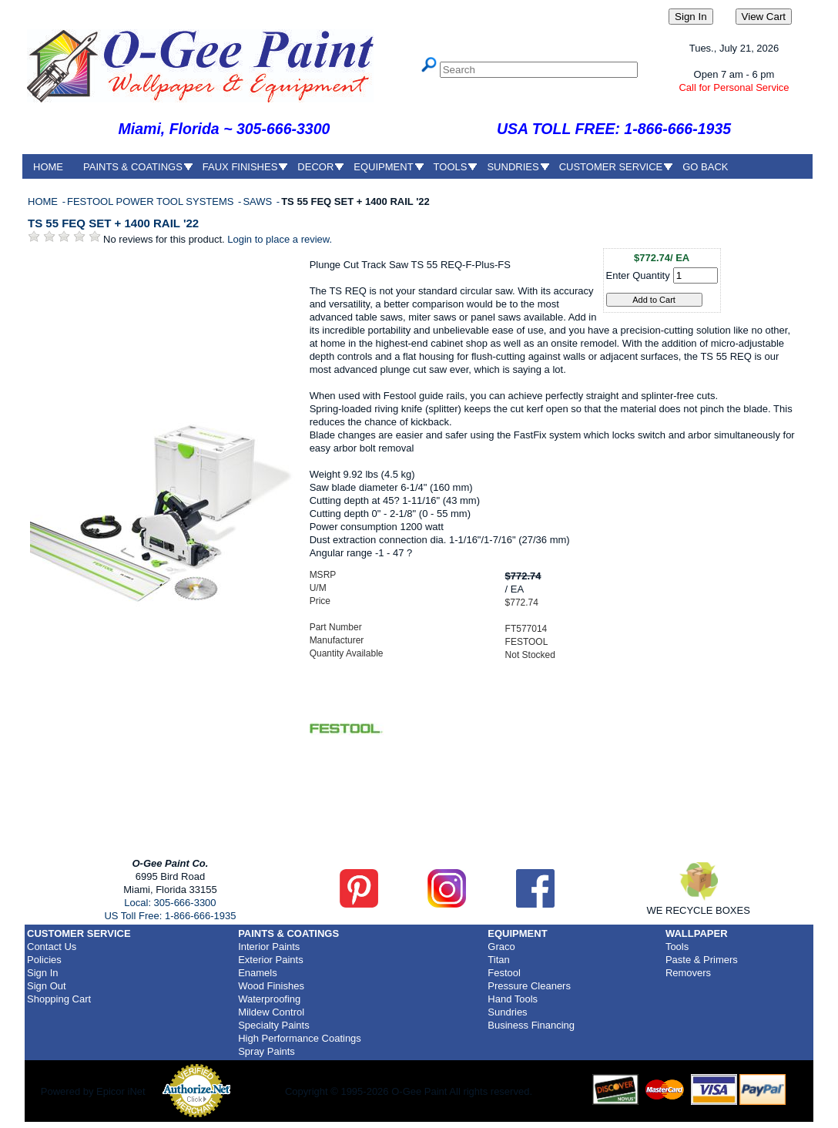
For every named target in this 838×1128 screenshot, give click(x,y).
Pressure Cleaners (529, 986)
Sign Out (46, 986)
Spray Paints (266, 1051)
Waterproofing (269, 999)
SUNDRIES (512, 167)
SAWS (258, 201)
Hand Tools (513, 999)
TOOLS (451, 167)
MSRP (323, 574)
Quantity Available (347, 653)
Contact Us (51, 946)
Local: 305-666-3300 (170, 902)
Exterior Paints (270, 959)
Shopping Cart (59, 999)
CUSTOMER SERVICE (611, 167)
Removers (688, 973)
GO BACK (705, 167)
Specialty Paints (274, 1025)
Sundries (507, 1012)
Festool (504, 973)
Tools (677, 946)
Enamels (257, 973)
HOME (48, 167)
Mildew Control (271, 1012)
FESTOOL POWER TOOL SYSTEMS (151, 201)
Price (320, 601)
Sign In (42, 973)
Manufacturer (337, 640)
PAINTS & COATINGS (133, 167)
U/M (318, 587)
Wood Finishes (271, 986)
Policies (44, 959)
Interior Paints (269, 946)
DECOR (315, 167)
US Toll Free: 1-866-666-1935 (170, 916)
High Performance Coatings (299, 1038)
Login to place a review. (279, 239)
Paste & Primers (701, 959)
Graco (501, 946)
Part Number (336, 627)
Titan (498, 959)
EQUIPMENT (383, 167)
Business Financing (531, 1025)
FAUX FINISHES (240, 167)
